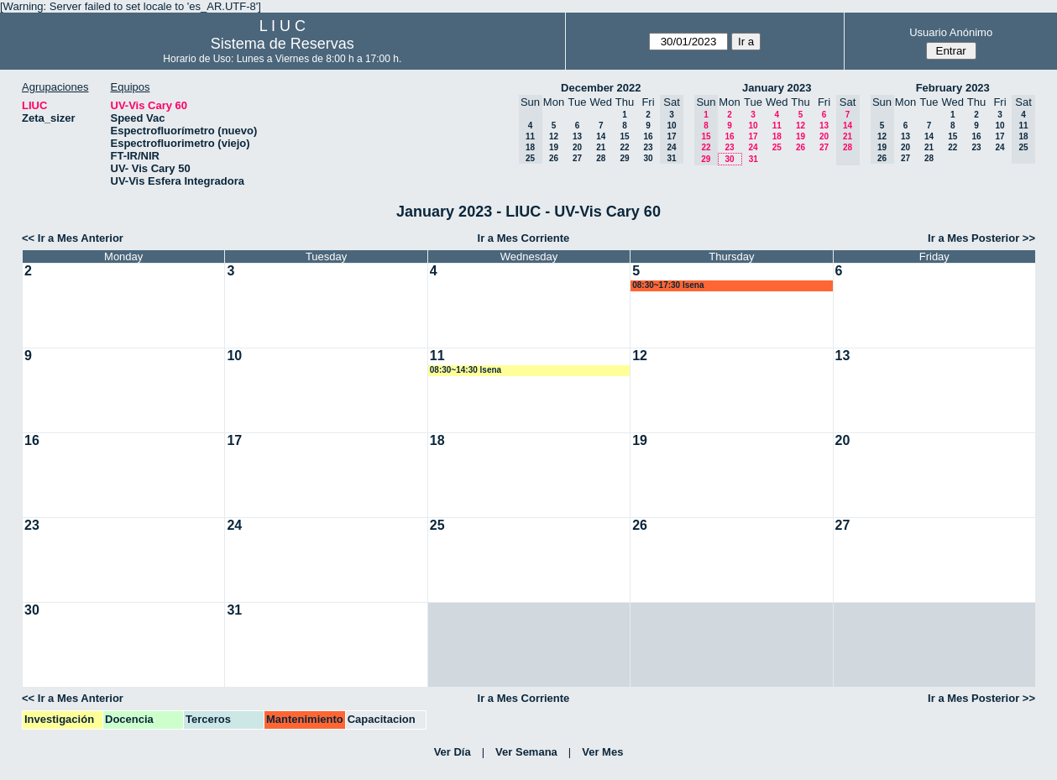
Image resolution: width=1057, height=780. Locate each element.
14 (600, 136)
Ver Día (452, 752)
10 (752, 125)
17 (752, 136)
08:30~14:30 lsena (465, 369)
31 (753, 159)
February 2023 (953, 87)
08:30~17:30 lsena (668, 285)
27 (577, 158)
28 (600, 158)
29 (624, 158)
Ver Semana (526, 752)
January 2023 (776, 87)
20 (577, 147)
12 (553, 136)
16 (647, 136)
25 (777, 147)
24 (752, 147)
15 (624, 136)
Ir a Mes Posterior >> (981, 238)
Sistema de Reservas (282, 43)
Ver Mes (602, 752)
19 (553, 147)
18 (777, 136)
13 (577, 136)
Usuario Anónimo (950, 32)
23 (647, 147)
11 (777, 125)
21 (600, 147)
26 (553, 158)
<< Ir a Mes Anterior (72, 238)
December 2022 (601, 87)
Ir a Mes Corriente (524, 238)
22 (624, 147)
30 (647, 158)
